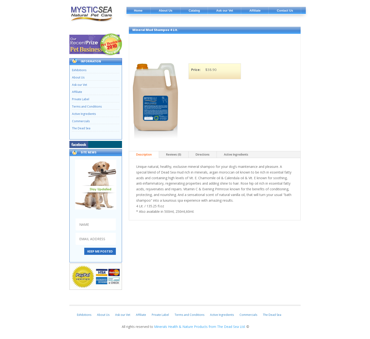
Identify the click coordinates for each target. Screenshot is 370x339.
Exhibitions (79, 70)
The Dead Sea (81, 128)
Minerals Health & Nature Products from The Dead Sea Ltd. (200, 326)
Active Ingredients (84, 114)
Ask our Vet (79, 85)
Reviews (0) (173, 154)
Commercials (81, 121)
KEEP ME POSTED (100, 251)
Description (144, 154)
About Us (78, 77)
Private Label (80, 99)
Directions (203, 154)
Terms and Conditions (87, 106)
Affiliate (77, 92)
